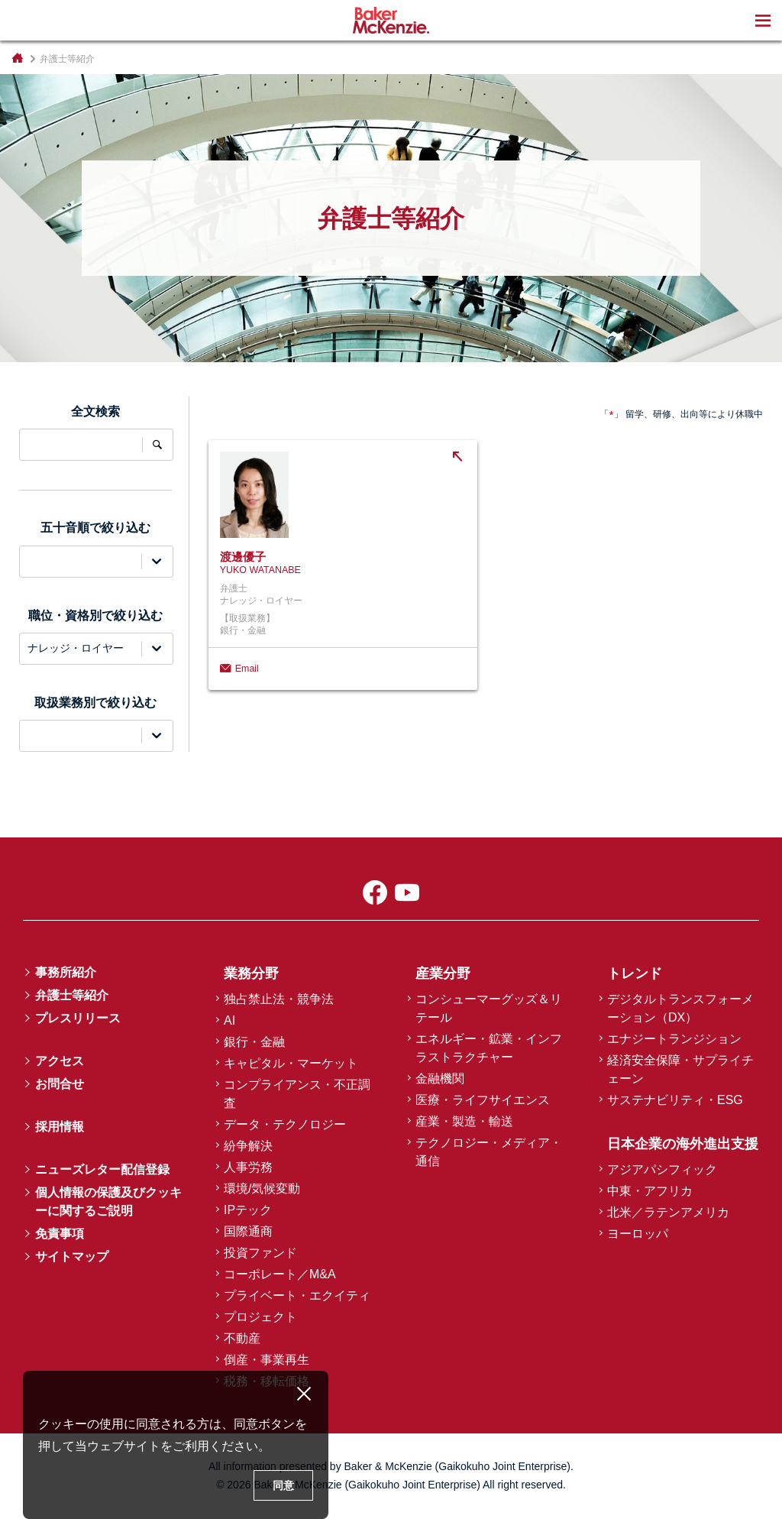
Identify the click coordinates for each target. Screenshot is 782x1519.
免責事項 (59, 1233)
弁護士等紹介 (71, 995)
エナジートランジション (674, 1038)
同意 (283, 1485)
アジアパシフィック (662, 1169)
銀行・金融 (254, 1041)
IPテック (248, 1209)
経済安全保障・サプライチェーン (680, 1069)
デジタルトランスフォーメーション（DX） (680, 1008)
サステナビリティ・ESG (675, 1099)
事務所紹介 (65, 972)
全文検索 (157, 444)
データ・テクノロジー (285, 1124)
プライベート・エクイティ (297, 1295)
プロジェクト (260, 1316)
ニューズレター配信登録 (102, 1169)
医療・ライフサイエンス (482, 1099)
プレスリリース (78, 1018)
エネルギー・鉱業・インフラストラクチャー (488, 1048)
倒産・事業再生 (266, 1359)
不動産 (242, 1338)
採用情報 (59, 1126)
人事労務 (248, 1167)
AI (229, 1020)
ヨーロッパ (637, 1233)
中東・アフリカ (650, 1190)
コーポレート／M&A (280, 1274)
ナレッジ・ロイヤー (75, 648)
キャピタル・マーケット (291, 1063)
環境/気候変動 (262, 1188)
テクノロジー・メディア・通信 (488, 1152)
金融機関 (439, 1078)
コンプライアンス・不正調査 (297, 1093)
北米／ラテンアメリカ (668, 1212)
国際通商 (248, 1231)
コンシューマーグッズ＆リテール (488, 1008)
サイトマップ (71, 1256)
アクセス (59, 1060)
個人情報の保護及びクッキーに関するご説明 (108, 1201)
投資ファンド (260, 1252)
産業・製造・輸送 (464, 1121)
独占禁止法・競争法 (279, 999)
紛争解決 (248, 1145)
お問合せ (59, 1083)
